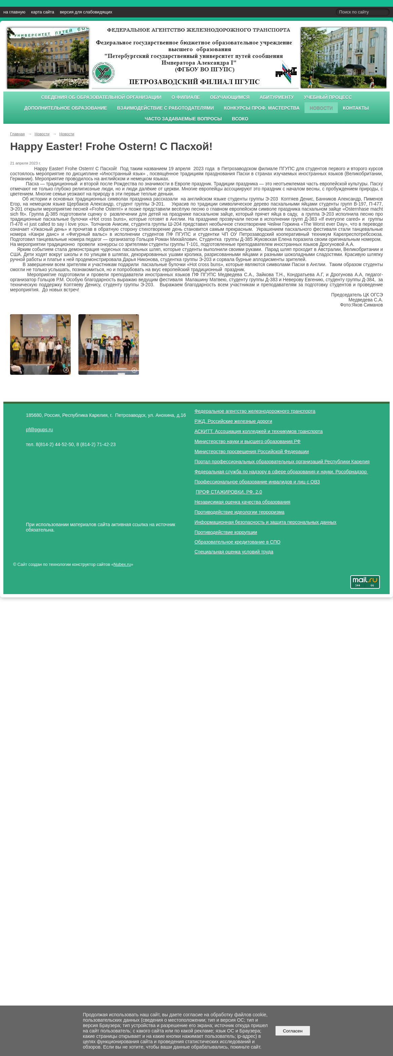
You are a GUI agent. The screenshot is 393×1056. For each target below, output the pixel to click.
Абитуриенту (277, 97)
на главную (14, 12)
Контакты (356, 108)
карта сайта (42, 12)
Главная (17, 134)
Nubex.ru (122, 564)
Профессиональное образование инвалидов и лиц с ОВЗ (257, 481)
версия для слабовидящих (86, 12)
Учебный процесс (328, 97)
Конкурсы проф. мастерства (262, 108)
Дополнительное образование (65, 108)
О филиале (186, 97)
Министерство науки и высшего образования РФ (247, 441)
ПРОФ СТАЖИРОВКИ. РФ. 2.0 (229, 492)
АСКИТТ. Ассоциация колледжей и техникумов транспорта (258, 431)
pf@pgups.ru (39, 429)
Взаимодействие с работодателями (165, 108)
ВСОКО (240, 118)
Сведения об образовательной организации (101, 97)
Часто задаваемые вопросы (183, 118)
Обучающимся (229, 97)
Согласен (292, 1030)
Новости (321, 108)
